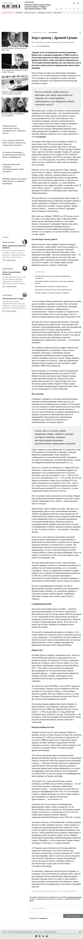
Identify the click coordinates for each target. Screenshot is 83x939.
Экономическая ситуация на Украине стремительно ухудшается (52, 277)
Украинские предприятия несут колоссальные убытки (53, 289)
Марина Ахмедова (8, 242)
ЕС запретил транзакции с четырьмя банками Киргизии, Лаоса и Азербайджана (14, 154)
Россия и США (30, 12)
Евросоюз (57, 12)
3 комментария (10, 260)
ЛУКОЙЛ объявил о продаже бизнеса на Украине (52, 293)
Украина (19, 12)
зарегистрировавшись (74, 897)
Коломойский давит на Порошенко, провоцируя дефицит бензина (54, 282)
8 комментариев (10, 311)
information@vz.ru (50, 932)
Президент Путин (44, 12)
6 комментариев (10, 286)
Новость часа (30, 2)
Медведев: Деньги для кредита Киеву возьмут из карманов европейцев (14, 181)
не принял (41, 136)
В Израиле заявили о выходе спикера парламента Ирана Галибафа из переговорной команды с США (37, 7)
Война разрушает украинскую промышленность (51, 286)
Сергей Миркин (7, 269)
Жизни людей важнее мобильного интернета (14, 247)
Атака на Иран (7, 12)
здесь (31, 901)
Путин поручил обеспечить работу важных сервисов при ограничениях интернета (14, 142)
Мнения (6, 237)
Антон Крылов (7, 295)
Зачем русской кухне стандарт (13, 298)
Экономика (53, 32)
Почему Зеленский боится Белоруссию (11, 273)
